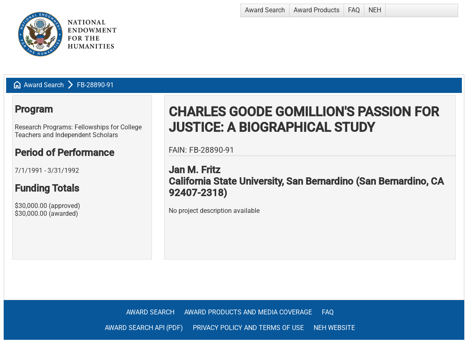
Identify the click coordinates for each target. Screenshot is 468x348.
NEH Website (334, 328)
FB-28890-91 (95, 85)
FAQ (354, 10)
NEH (375, 10)
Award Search (265, 10)
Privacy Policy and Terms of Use (248, 328)
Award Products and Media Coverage (248, 312)
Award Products (316, 10)
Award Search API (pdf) (144, 328)
